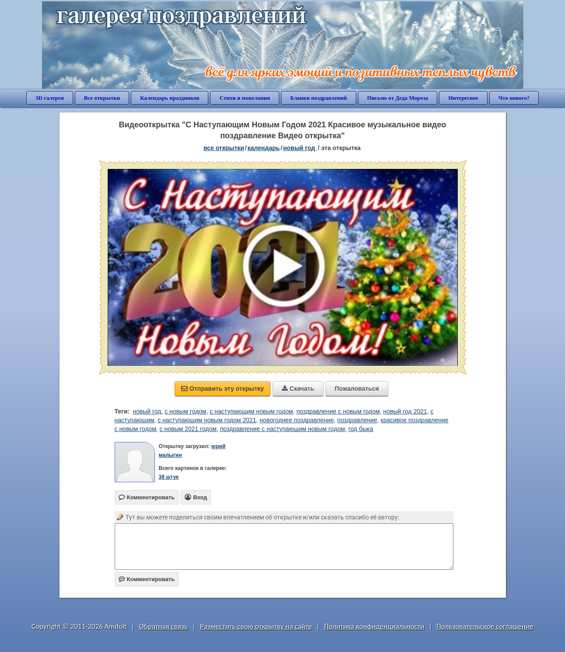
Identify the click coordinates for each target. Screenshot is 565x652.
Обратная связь (163, 626)
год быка (360, 428)
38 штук (169, 477)
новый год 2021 (405, 411)
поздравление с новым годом (338, 411)
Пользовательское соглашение (485, 626)
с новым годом (185, 411)
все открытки (224, 147)
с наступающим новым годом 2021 (207, 420)
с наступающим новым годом (251, 411)
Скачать (298, 388)
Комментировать (147, 579)
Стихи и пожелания (244, 98)
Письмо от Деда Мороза (397, 98)
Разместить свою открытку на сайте (256, 626)
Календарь (264, 147)
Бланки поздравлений (318, 98)
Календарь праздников (169, 98)
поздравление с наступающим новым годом (282, 428)
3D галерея (49, 98)
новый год (147, 411)
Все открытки (102, 98)
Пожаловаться (357, 388)
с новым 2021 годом (188, 428)
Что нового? (514, 98)
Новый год (300, 147)
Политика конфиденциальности (374, 626)
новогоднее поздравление (297, 420)
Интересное (463, 98)
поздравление (357, 420)
